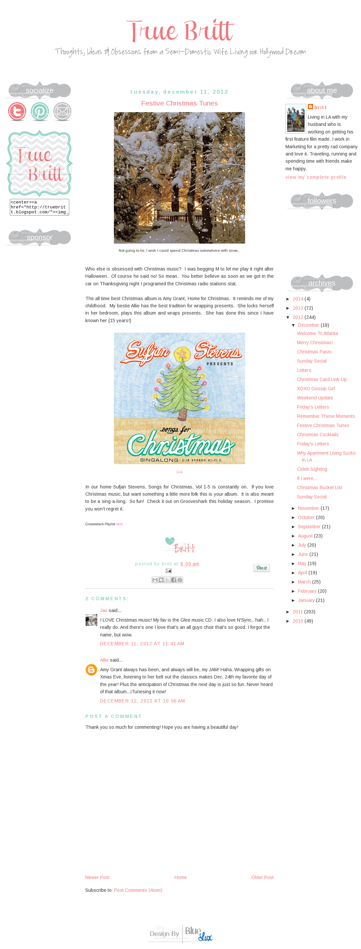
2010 (299, 621)
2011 (298, 611)
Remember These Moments (326, 416)
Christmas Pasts (314, 351)
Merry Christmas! (315, 342)
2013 (299, 308)
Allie (104, 660)
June (303, 554)
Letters (304, 370)
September (310, 526)
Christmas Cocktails (318, 434)
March (305, 581)
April (303, 572)
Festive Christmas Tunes (323, 425)
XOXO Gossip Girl (316, 388)
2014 (299, 298)
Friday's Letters (313, 407)
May (303, 563)
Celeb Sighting (312, 469)
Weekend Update (315, 397)
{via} (180, 472)
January (307, 600)
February (308, 591)
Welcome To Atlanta (317, 333)
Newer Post (97, 877)
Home (181, 877)
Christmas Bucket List (319, 487)
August (306, 535)
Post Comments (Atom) (138, 890)
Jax (103, 610)
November (309, 508)
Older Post (262, 877)
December (309, 325)
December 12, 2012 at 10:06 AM (142, 700)
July (303, 545)
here (119, 524)
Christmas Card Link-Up (322, 379)
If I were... (307, 478)
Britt (320, 107)
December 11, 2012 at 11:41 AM (142, 643)
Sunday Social (312, 361)
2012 (299, 317)
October (307, 517)
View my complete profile (316, 177)
